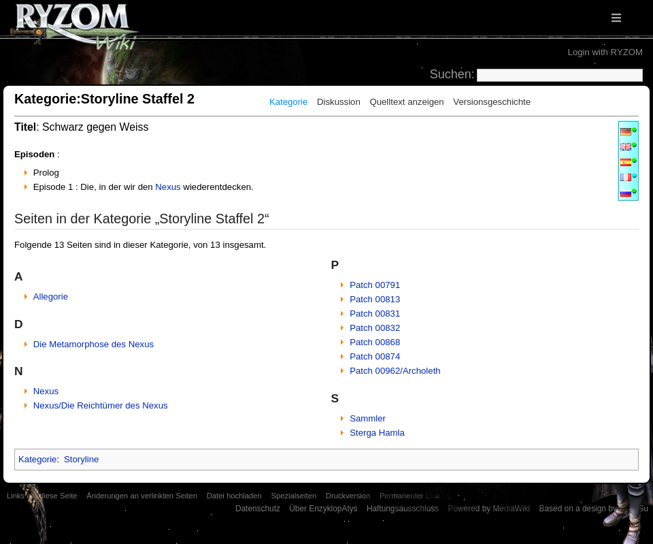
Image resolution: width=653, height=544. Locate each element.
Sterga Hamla (377, 433)
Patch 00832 (375, 328)
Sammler (368, 418)
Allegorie (50, 296)
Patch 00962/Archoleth (395, 371)
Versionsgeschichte (492, 102)
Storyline (81, 459)
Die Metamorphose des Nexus (93, 344)
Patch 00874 (375, 356)
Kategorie (288, 102)
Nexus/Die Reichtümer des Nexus (100, 405)
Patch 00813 (375, 299)
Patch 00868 (375, 342)
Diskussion (339, 102)
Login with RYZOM (605, 52)
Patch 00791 (375, 285)
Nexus (167, 187)
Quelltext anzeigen (406, 102)
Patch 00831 (375, 313)
